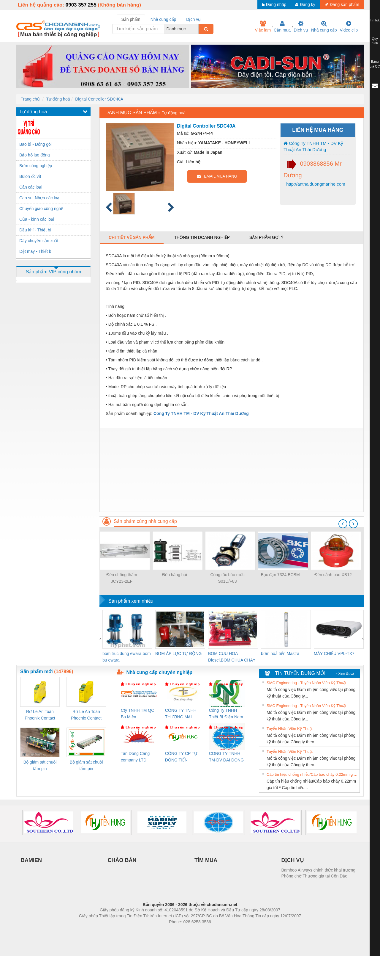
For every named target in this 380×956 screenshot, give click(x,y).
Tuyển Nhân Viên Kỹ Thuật (290, 728)
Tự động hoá (58, 99)
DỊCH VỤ (292, 860)
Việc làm (263, 26)
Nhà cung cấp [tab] (163, 19)
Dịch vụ (301, 26)
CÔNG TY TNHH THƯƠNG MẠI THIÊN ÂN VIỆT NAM (181, 714)
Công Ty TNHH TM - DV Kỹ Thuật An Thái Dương (313, 146)
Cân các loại (30, 187)
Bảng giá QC (375, 64)
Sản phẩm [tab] (130, 19)
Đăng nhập (274, 4)
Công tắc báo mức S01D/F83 (227, 578)
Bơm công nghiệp (35, 165)
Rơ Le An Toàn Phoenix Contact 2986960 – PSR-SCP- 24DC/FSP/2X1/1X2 (39, 715)
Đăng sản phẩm (342, 4)
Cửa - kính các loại (36, 219)
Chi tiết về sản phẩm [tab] (132, 237)
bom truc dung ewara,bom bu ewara (126, 656)
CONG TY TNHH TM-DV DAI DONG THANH (226, 757)
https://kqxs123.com (218, 930)
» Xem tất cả (344, 673)
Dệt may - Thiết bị (36, 251)
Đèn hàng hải (174, 574)
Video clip (349, 26)
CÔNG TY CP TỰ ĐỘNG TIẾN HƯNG (181, 757)
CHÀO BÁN (122, 860)
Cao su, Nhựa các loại (39, 197)
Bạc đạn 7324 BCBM (280, 574)
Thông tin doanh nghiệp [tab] (201, 237)
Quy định (375, 41)
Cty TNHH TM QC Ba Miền (137, 713)
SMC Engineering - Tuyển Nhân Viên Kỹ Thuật (306, 683)
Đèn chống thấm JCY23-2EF (121, 578)
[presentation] (342, 523)
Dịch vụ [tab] (193, 19)
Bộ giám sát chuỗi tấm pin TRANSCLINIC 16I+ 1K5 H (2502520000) (40, 766)
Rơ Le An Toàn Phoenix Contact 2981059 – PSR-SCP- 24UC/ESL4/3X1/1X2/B (86, 715)
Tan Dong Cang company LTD (135, 756)
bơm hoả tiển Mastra (280, 653)
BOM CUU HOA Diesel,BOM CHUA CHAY (231, 656)
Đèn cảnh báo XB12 (333, 574)
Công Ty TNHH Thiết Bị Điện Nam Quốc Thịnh (226, 714)
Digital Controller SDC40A (99, 99)
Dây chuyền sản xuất (38, 240)
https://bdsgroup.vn (182, 930)
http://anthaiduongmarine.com (315, 184)
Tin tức (375, 20)
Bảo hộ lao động (34, 155)
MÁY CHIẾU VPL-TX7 (334, 653)
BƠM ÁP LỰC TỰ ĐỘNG (178, 653)
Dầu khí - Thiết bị (35, 230)
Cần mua (282, 26)
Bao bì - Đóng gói (35, 144)
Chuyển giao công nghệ (41, 208)
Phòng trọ (152, 930)
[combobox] (196, 29)
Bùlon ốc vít (30, 176)
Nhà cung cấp (324, 26)
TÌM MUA (205, 860)
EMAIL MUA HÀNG (217, 176)
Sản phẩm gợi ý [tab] (266, 237)
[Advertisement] (231, 470)
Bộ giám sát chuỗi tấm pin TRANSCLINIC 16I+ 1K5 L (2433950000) (86, 766)
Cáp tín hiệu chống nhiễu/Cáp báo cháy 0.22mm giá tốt (312, 774)
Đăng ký (305, 4)
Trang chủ (30, 99)
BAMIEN (31, 860)
